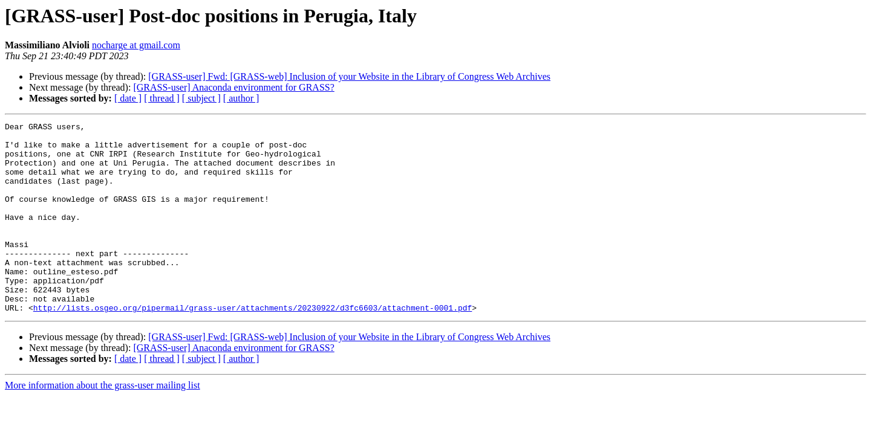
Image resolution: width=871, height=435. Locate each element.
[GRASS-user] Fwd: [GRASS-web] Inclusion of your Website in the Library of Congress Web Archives (349, 76)
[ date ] (128, 98)
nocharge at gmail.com (136, 45)
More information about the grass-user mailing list (102, 423)
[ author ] (241, 98)
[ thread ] (162, 98)
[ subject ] (201, 98)
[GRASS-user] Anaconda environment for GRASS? (233, 87)
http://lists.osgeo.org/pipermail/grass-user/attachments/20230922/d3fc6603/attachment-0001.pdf (252, 345)
